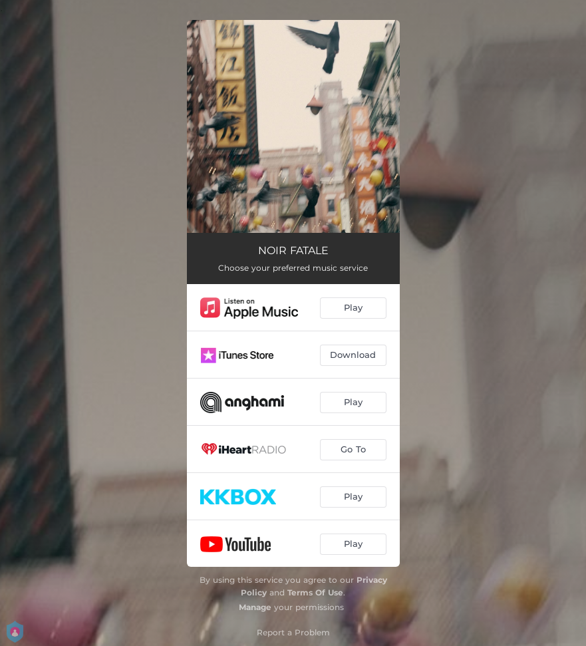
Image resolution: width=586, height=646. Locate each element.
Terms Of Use (315, 592)
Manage (255, 607)
